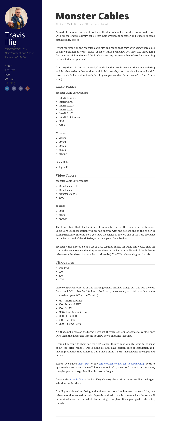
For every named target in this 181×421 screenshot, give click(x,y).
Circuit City (76, 379)
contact (9, 78)
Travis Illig (15, 38)
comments (94, 24)
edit (107, 24)
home (80, 24)
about (8, 66)
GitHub (14, 88)
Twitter (7, 88)
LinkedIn (21, 88)
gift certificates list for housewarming (122, 363)
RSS (27, 88)
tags (7, 74)
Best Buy (83, 363)
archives (10, 70)
